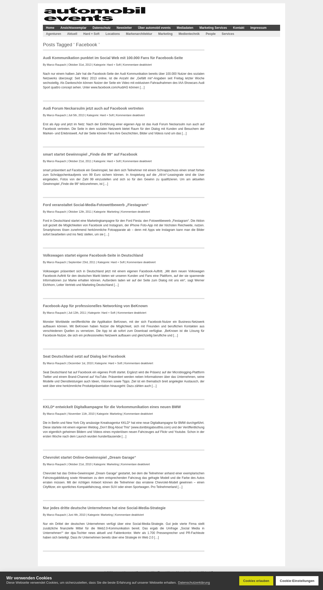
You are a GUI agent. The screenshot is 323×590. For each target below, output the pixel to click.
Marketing (165, 34)
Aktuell (72, 34)
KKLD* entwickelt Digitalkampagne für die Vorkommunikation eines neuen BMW (112, 407)
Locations (112, 34)
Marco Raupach (56, 64)
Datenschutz (102, 28)
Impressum (258, 28)
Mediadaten (185, 28)
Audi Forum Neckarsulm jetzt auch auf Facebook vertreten (93, 108)
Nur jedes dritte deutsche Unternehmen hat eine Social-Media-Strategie (104, 508)
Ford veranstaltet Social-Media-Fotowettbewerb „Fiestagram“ (96, 205)
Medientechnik (189, 34)
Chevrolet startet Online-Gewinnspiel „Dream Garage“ (89, 457)
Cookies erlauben (256, 581)
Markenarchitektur (139, 34)
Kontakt (239, 28)
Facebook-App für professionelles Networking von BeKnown (95, 306)
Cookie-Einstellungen (297, 581)
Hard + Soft (91, 34)
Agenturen (53, 34)
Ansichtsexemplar (73, 28)
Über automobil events (154, 28)
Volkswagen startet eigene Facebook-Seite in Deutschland (93, 255)
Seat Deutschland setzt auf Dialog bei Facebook (84, 356)
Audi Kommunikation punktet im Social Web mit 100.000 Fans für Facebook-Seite (113, 58)
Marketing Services (213, 28)
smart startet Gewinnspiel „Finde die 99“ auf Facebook (90, 154)
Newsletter (124, 28)
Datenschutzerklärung (194, 582)
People (211, 34)
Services (228, 34)
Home (50, 28)
